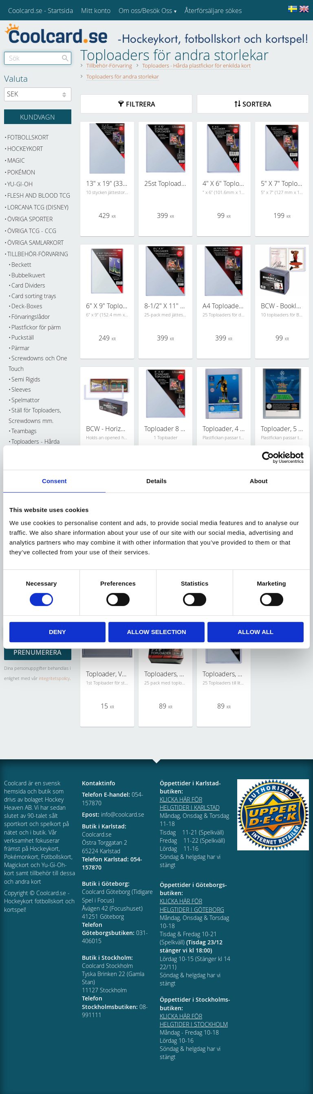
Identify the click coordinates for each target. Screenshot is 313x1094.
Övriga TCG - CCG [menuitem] (31, 231)
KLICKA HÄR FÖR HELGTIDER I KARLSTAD (190, 803)
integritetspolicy (54, 678)
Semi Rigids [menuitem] (25, 379)
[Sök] (65, 58)
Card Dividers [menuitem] (28, 285)
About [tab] (259, 480)
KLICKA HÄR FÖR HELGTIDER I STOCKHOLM (194, 1020)
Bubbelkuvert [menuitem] (28, 275)
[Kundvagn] (37, 116)
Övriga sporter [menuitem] (30, 219)
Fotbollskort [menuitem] (27, 137)
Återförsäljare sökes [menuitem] (213, 10)
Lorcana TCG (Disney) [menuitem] (37, 207)
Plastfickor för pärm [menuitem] (36, 327)
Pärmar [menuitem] (20, 348)
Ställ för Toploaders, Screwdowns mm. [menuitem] (35, 415)
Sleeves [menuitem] (21, 389)
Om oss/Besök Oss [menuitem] (145, 10)
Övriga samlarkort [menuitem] (35, 242)
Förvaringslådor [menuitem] (30, 316)
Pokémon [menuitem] (21, 172)
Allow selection (156, 631)
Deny (57, 631)
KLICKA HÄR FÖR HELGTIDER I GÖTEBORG (192, 905)
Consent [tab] (54, 480)
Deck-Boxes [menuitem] (26, 306)
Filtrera (140, 104)
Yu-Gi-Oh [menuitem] (20, 184)
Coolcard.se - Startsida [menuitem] (40, 10)
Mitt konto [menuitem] (95, 10)
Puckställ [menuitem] (22, 337)
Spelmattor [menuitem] (25, 400)
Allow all (255, 631)
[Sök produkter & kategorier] (37, 58)
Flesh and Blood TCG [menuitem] (38, 195)
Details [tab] (156, 480)
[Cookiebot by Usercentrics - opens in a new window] (268, 457)
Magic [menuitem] (16, 160)
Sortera (256, 104)
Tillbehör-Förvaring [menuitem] (37, 254)
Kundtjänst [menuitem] (200, 31)
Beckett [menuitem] (21, 264)
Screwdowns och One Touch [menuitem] (38, 363)
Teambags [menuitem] (24, 431)
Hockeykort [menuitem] (25, 149)
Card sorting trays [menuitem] (33, 296)
